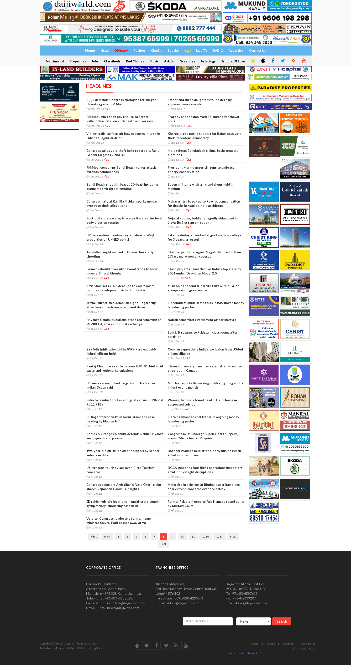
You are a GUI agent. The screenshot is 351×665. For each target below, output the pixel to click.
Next (233, 536)
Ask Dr (169, 61)
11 (193, 536)
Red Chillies (135, 61)
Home (255, 643)
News (104, 50)
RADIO (218, 50)
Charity (156, 50)
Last (163, 544)
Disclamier (308, 643)
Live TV (201, 50)
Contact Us (257, 50)
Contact (288, 643)
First (94, 536)
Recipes (139, 50)
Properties (78, 61)
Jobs (95, 61)
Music (154, 61)
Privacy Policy (306, 648)
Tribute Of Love (233, 61)
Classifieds (112, 61)
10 (182, 536)
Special (173, 50)
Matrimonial (55, 61)
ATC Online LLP (251, 653)
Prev (107, 536)
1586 (205, 536)
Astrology (208, 61)
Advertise (236, 50)
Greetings (187, 61)
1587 (219, 536)
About (271, 643)
